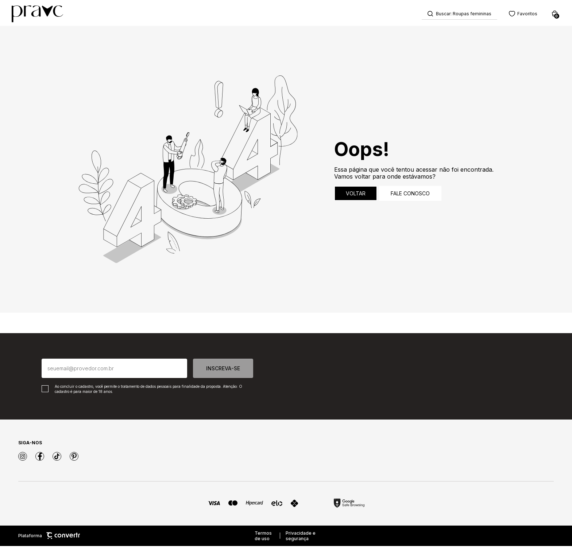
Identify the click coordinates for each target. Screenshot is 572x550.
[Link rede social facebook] (39, 460)
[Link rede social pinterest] (74, 460)
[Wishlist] (514, 14)
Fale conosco (410, 197)
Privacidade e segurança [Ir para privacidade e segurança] (301, 539)
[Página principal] (46, 15)
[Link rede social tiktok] (57, 460)
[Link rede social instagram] (22, 460)
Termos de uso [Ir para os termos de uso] (263, 539)
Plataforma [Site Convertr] (49, 540)
